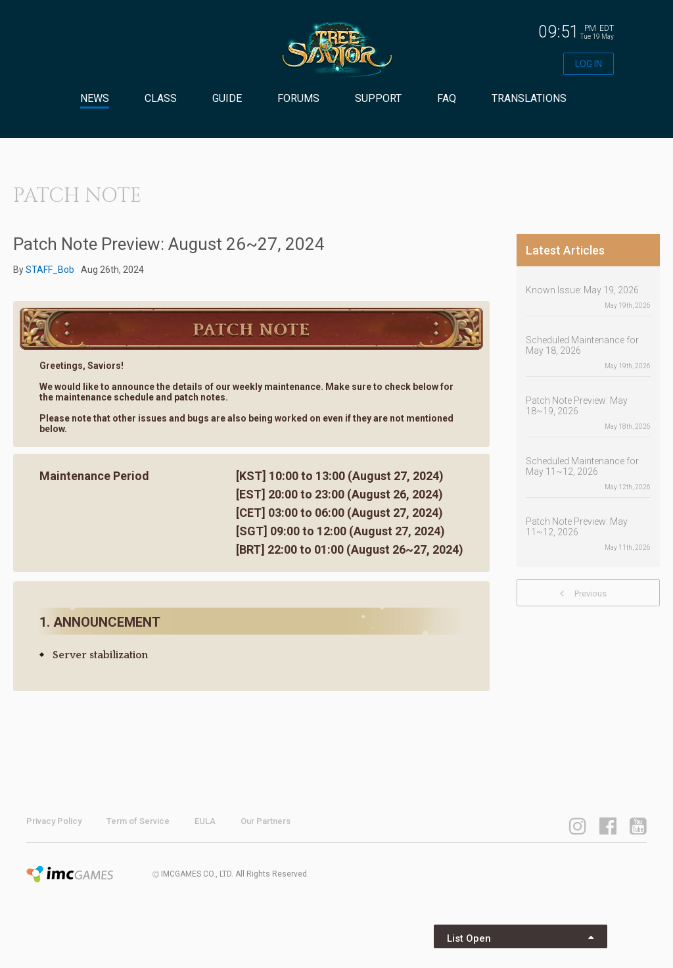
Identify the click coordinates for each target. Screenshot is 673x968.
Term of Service (138, 821)
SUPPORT (378, 98)
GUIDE (227, 98)
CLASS (161, 98)
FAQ (446, 98)
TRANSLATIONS (529, 98)
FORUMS (298, 98)
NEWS (94, 98)
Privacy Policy (53, 821)
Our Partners (265, 821)
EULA (205, 821)
